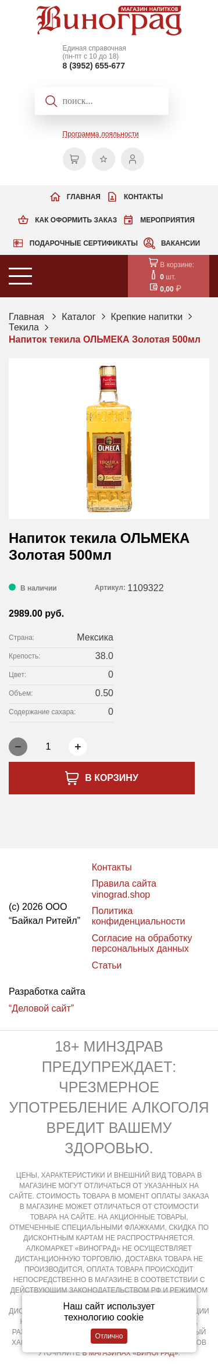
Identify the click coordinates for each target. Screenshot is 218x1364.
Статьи (107, 965)
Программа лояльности (101, 134)
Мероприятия (167, 220)
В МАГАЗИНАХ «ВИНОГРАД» (130, 1353)
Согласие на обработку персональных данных (142, 943)
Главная (84, 197)
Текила (24, 327)
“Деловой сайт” (41, 1008)
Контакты (143, 197)
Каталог (78, 317)
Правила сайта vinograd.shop (124, 889)
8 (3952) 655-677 (94, 65)
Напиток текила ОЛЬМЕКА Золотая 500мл (105, 339)
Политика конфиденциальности (138, 916)
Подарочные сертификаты (84, 243)
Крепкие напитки (147, 317)
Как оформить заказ (76, 220)
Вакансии (180, 243)
